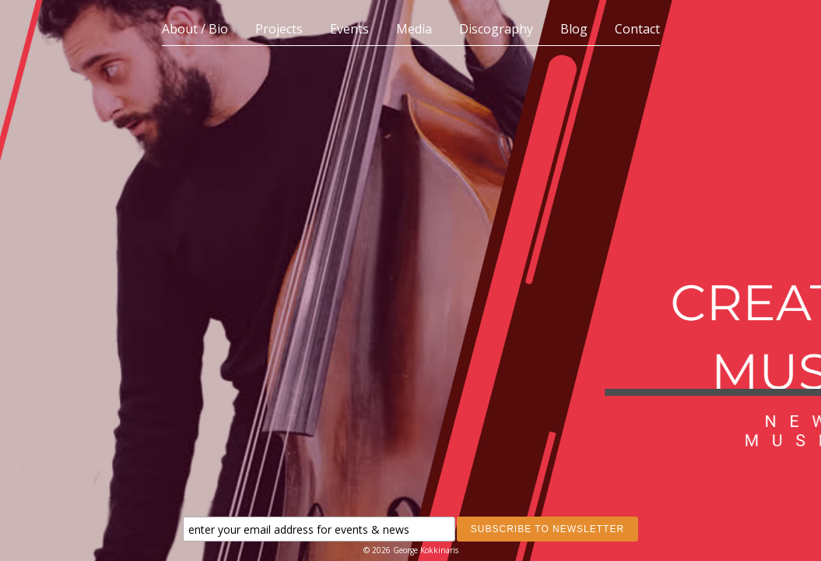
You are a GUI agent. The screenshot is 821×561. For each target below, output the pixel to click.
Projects (279, 28)
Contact (637, 28)
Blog (574, 28)
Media (414, 28)
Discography (496, 28)
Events (349, 28)
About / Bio (195, 28)
